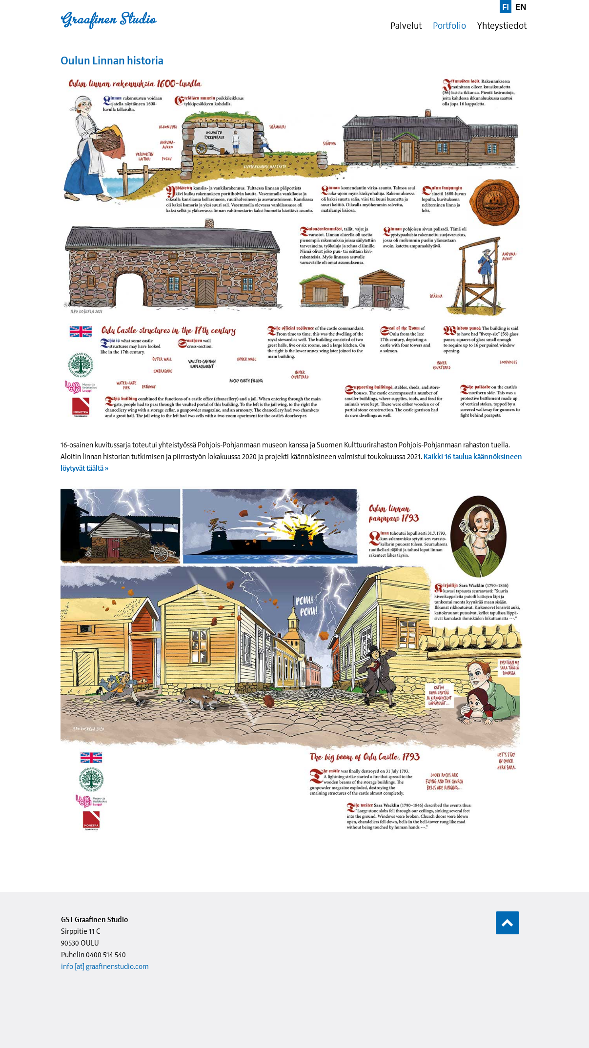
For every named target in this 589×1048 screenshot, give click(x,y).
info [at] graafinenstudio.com (105, 966)
